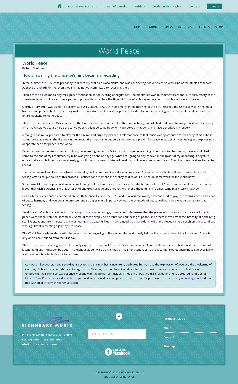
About (168, 327)
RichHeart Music (45, 27)
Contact (169, 337)
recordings (189, 278)
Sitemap (169, 346)
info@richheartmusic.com (61, 282)
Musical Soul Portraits (40, 278)
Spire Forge (127, 376)
